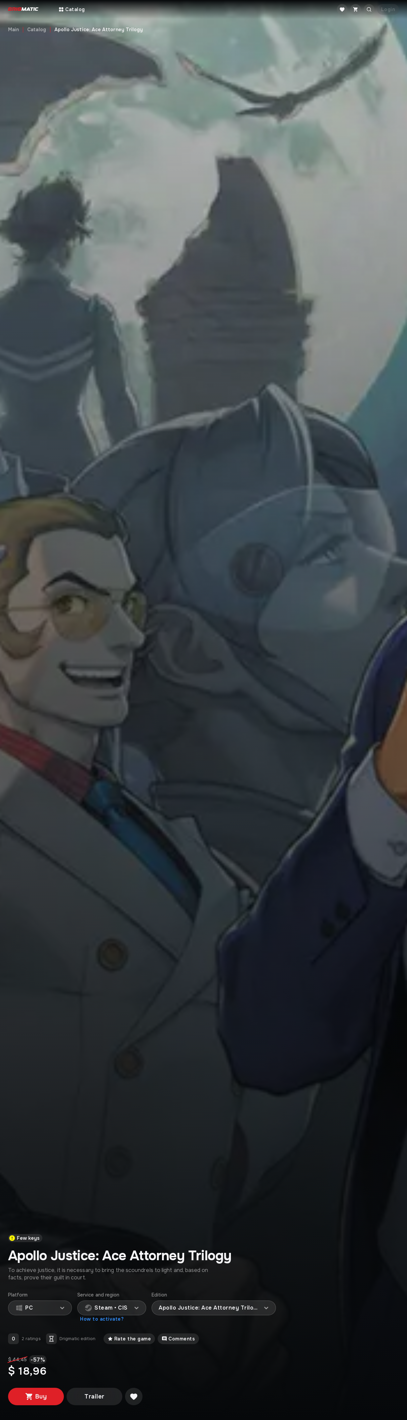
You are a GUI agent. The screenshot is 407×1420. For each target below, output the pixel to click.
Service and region (98, 1295)
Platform (18, 1295)
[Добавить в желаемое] (134, 1396)
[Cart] (355, 9)
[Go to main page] (23, 9)
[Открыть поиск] (369, 9)
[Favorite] (342, 9)
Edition (159, 1295)
